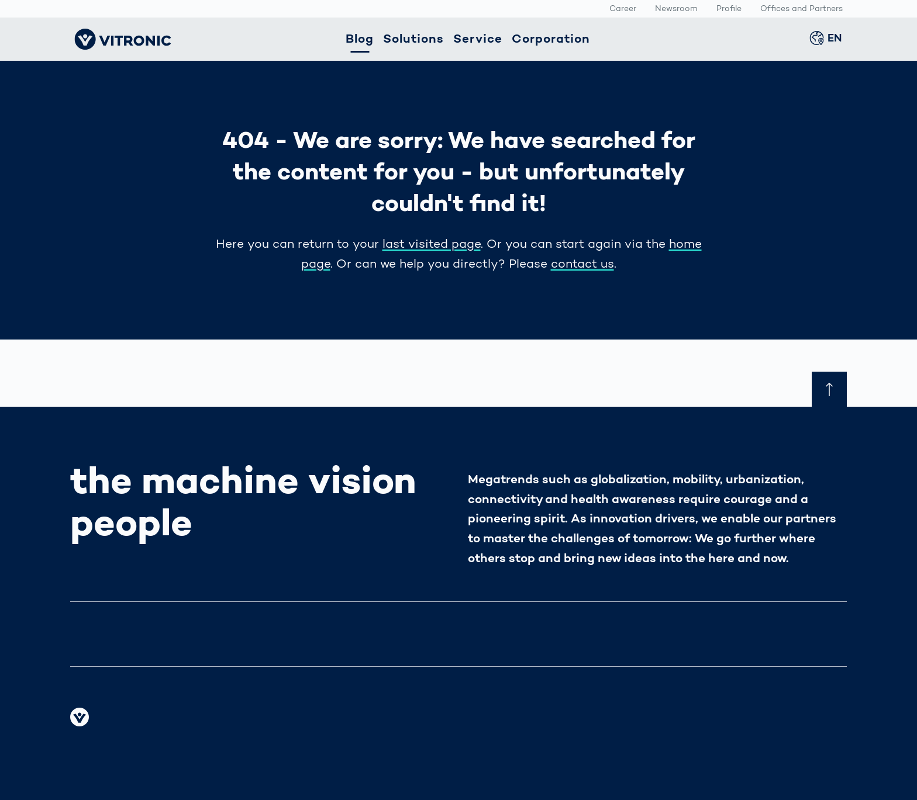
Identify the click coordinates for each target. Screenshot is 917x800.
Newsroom (676, 9)
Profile (729, 9)
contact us (582, 264)
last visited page (431, 244)
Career (622, 9)
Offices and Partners (801, 9)
